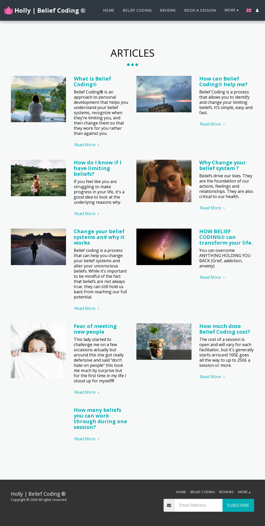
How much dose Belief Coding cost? (224, 329)
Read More (87, 144)
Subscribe (238, 505)
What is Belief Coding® (92, 81)
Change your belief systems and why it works (99, 237)
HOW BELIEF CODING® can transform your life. (226, 237)
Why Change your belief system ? (222, 165)
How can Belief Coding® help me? (223, 81)
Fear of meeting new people (95, 329)
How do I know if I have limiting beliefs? (97, 168)
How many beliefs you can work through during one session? (100, 418)
